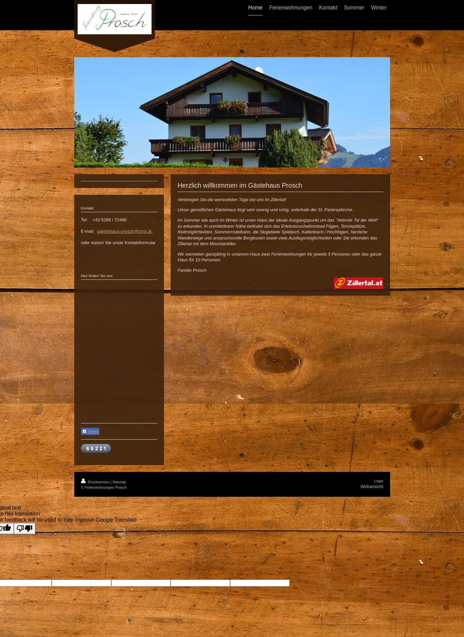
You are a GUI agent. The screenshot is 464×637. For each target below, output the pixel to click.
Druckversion (96, 482)
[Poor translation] (24, 528)
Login (378, 481)
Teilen (90, 431)
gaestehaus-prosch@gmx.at (125, 231)
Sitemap (119, 482)
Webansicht (372, 486)
